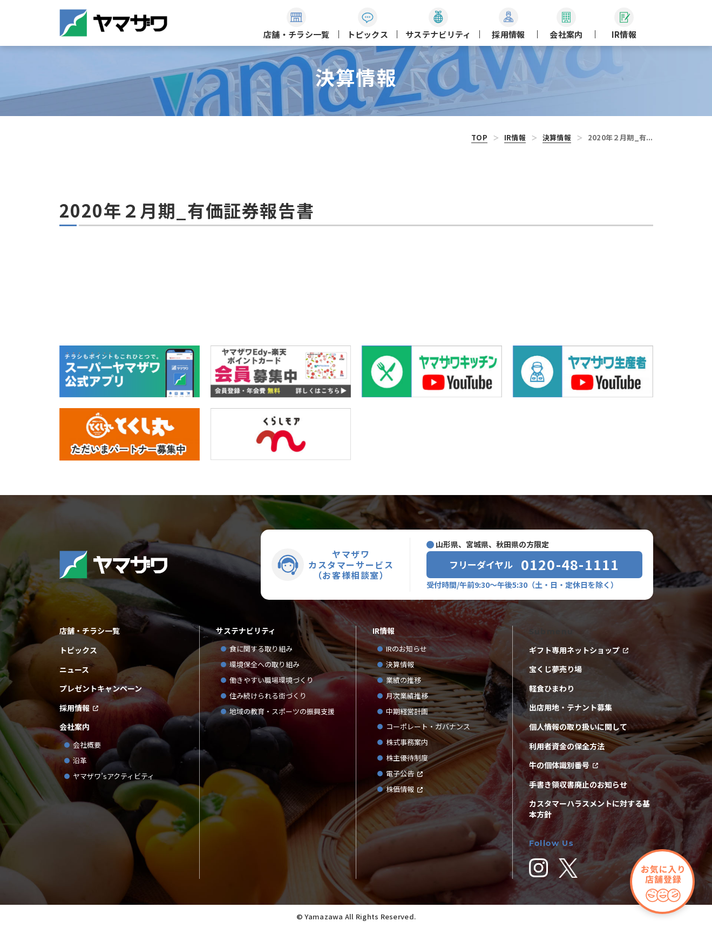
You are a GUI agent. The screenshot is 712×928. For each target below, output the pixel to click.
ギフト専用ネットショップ (574, 650)
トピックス (78, 650)
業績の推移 (407, 680)
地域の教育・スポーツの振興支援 (282, 711)
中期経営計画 (410, 711)
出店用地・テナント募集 (570, 707)
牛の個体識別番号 (559, 765)
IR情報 (515, 137)
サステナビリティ (246, 631)
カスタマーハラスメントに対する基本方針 (589, 808)
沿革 (80, 761)
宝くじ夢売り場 (559, 669)
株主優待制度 (407, 758)
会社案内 (74, 727)
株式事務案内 (407, 742)
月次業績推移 (407, 696)
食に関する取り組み (261, 649)
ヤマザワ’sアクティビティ (113, 776)
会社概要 (87, 745)
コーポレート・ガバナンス (431, 726)
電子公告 (400, 773)
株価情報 (400, 789)
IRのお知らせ (406, 649)
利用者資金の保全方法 (567, 746)
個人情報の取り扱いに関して (578, 727)
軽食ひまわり (551, 688)
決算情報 (557, 137)
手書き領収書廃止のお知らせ (578, 785)
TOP (479, 137)
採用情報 (74, 708)
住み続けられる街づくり (268, 696)
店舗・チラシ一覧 (89, 631)
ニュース (74, 670)
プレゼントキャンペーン (100, 688)
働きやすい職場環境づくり (271, 680)
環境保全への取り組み (264, 664)
